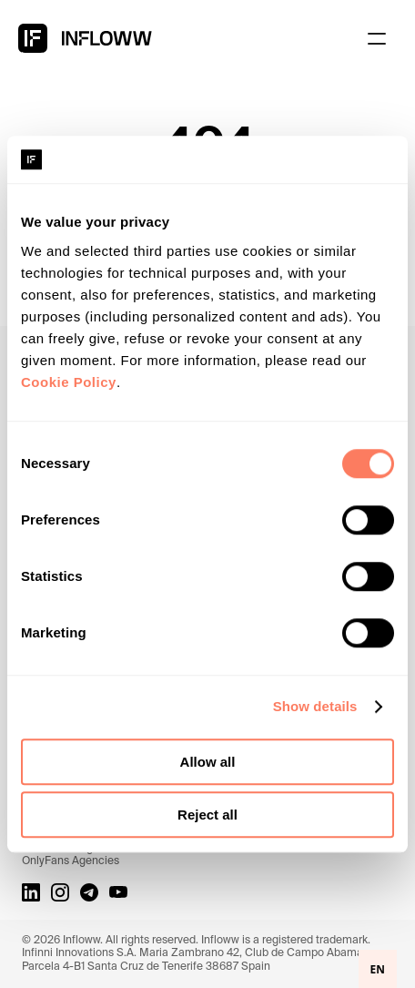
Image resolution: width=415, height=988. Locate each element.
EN (377, 969)
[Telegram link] (89, 892)
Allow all (208, 761)
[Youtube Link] (118, 892)
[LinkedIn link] (31, 892)
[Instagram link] (60, 892)
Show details (315, 706)
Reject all (207, 814)
